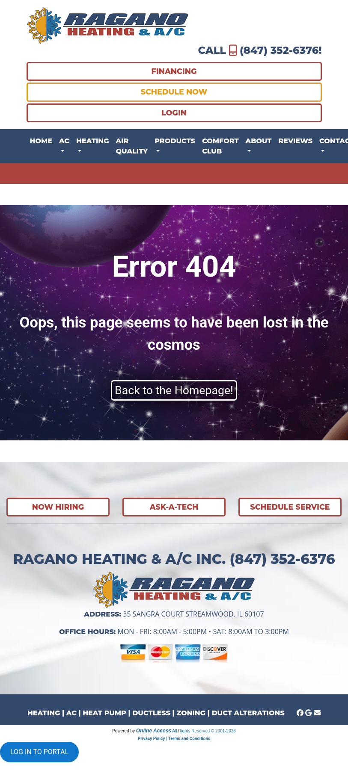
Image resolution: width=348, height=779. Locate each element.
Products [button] (175, 141)
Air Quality (132, 146)
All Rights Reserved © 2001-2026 (204, 731)
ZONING (190, 713)
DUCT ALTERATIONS (247, 713)
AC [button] (64, 141)
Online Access (153, 731)
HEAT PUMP (104, 713)
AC (71, 713)
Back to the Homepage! (174, 390)
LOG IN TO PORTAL (39, 752)
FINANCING (174, 71)
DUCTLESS (151, 713)
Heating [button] (92, 141)
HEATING (43, 713)
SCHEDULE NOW (174, 91)
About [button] (259, 141)
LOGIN (174, 112)
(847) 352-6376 (279, 50)
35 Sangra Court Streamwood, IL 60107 (193, 614)
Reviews (296, 141)
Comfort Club (220, 146)
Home (41, 141)
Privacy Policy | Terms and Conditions (174, 738)
